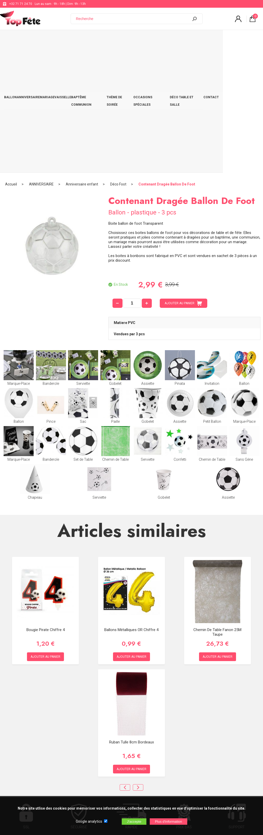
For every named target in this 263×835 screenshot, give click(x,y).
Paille (115, 276)
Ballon (244, 239)
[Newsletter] (85, 792)
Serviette (83, 239)
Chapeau (35, 352)
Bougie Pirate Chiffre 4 (45, 500)
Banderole (51, 239)
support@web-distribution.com (151, 733)
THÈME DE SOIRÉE (143, 39)
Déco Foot (118, 55)
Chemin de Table (115, 314)
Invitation (212, 239)
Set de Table (83, 314)
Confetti (180, 314)
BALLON (12, 39)
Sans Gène (244, 314)
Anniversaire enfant (82, 55)
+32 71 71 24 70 (20, 4)
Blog (132, 746)
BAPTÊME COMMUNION (108, 39)
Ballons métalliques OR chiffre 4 (131, 500)
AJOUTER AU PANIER (183, 174)
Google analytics (89, 821)
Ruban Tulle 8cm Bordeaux (131, 613)
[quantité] (132, 174)
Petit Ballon (212, 276)
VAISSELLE (77, 39)
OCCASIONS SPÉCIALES (180, 39)
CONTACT (249, 39)
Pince (51, 276)
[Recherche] (132, 19)
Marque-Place (19, 239)
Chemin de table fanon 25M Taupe (217, 503)
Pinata (180, 239)
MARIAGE (57, 39)
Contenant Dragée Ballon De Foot (166, 55)
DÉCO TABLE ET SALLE (220, 39)
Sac (83, 276)
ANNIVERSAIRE (34, 39)
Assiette (148, 239)
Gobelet (115, 239)
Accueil (11, 55)
